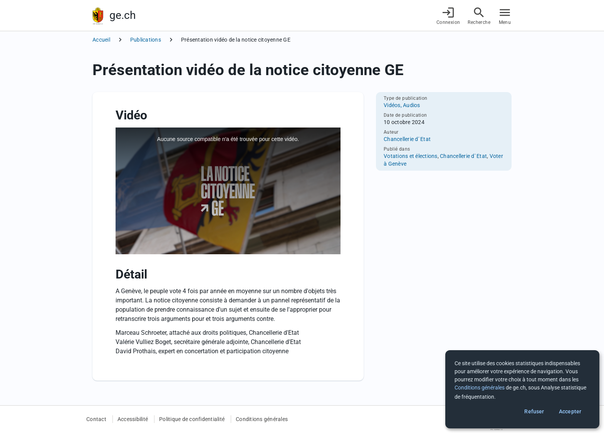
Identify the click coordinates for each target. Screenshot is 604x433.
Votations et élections (411, 156)
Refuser (534, 411)
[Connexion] (448, 15)
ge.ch (122, 15)
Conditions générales (262, 419)
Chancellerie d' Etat (407, 139)
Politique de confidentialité (192, 419)
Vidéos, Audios (402, 105)
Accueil (101, 40)
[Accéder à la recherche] (479, 15)
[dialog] (522, 389)
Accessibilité (132, 419)
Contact (96, 419)
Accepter (570, 411)
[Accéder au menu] (505, 15)
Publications (145, 40)
